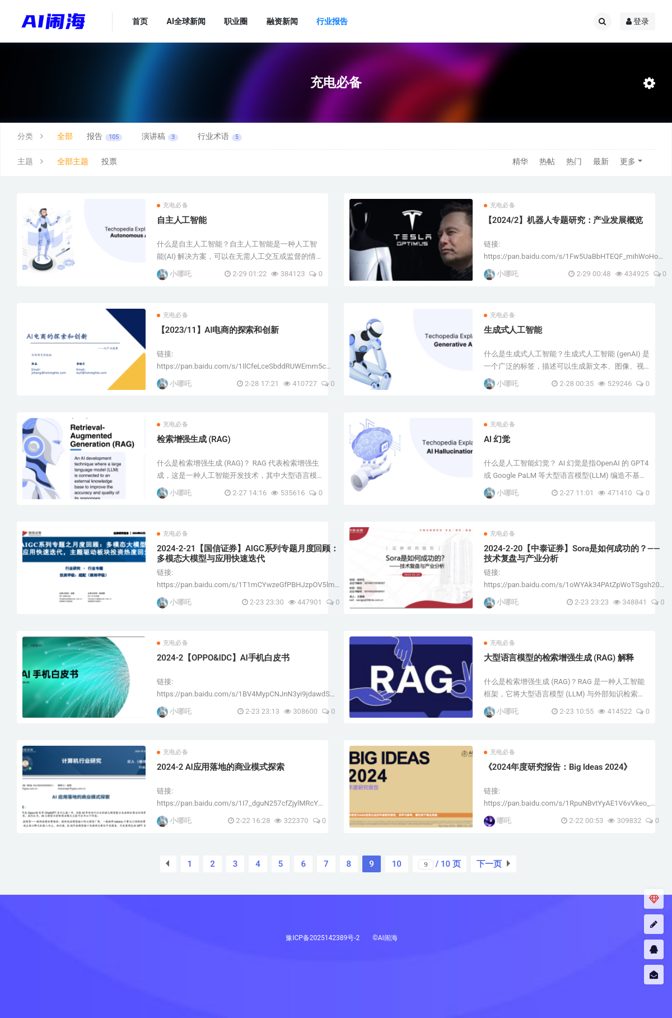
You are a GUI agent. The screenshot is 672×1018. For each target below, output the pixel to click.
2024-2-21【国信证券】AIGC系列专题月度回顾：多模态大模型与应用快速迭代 (248, 553)
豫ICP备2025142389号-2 (323, 938)
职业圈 (236, 21)
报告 (104, 136)
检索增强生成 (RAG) (193, 439)
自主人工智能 (182, 220)
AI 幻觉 (497, 439)
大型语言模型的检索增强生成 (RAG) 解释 (559, 658)
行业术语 (220, 136)
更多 (628, 161)
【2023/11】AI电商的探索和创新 (218, 330)
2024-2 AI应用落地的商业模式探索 (220, 767)
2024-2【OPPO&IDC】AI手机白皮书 (223, 658)
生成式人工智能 (513, 330)
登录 (637, 21)
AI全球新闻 (186, 21)
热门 (574, 161)
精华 (520, 161)
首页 (140, 21)
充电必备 (172, 205)
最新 (601, 161)
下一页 (489, 864)
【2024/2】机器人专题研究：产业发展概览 (563, 220)
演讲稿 (160, 136)
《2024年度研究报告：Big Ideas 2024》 (558, 767)
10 (397, 864)
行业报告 (332, 21)
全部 (65, 136)
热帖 (547, 161)
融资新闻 (282, 21)
